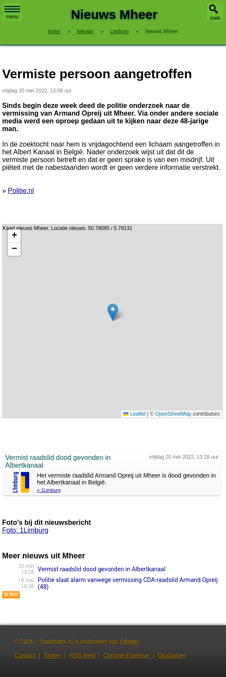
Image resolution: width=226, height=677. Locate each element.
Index (54, 31)
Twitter (52, 655)
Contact (25, 655)
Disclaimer (172, 655)
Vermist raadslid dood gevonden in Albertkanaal (101, 569)
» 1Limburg (49, 490)
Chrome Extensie (126, 655)
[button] (112, 312)
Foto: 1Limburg (25, 530)
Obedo (129, 641)
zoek (215, 18)
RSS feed (82, 655)
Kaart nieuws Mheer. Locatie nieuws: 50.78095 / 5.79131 (111, 321)
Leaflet (134, 414)
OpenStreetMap (173, 414)
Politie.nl (21, 190)
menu (12, 13)
